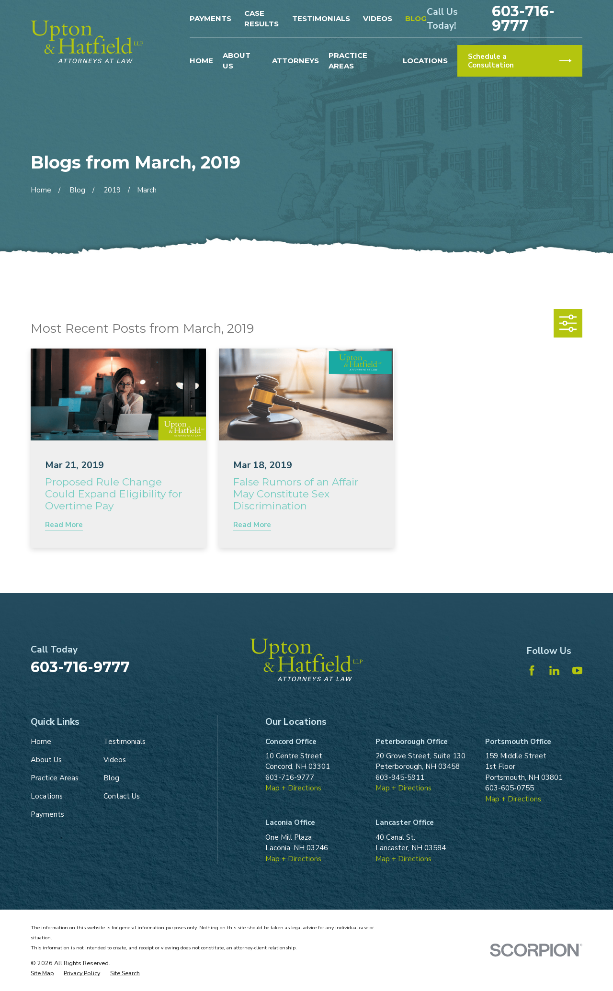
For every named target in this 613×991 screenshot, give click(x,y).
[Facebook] (532, 670)
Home (41, 741)
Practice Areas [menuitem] (348, 61)
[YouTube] (577, 670)
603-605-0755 (509, 788)
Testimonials (321, 18)
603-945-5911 (399, 777)
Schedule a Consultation (519, 61)
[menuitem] (42, 973)
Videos (377, 18)
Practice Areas (55, 778)
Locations (47, 796)
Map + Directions (293, 788)
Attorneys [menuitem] (295, 60)
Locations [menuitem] (425, 60)
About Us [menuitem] (236, 61)
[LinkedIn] (554, 670)
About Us (46, 760)
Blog (416, 18)
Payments (210, 18)
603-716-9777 (523, 18)
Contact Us (121, 796)
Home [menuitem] (201, 60)
